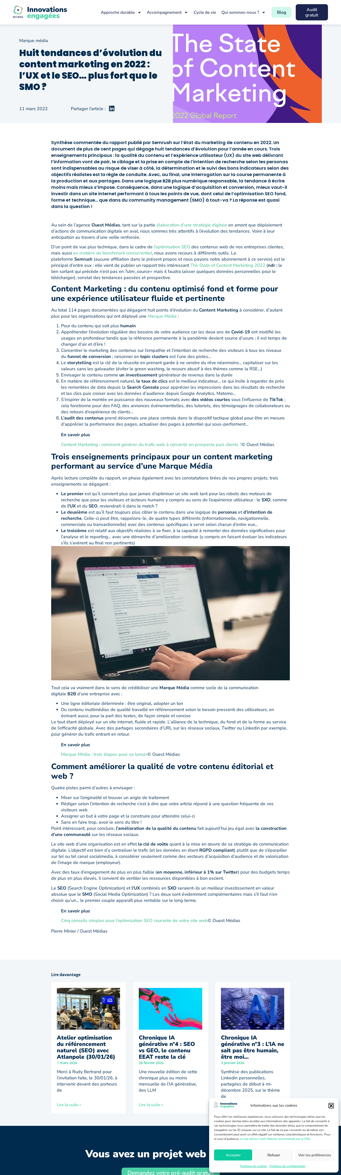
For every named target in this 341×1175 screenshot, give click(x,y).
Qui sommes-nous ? (240, 12)
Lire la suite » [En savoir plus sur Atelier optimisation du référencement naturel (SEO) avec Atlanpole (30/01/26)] (69, 1105)
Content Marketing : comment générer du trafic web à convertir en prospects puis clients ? (151, 444)
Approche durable (118, 12)
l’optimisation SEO (172, 247)
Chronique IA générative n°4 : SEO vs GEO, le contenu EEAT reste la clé (167, 1047)
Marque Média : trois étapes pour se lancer (104, 754)
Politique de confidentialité (287, 1166)
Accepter (233, 1155)
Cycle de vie (202, 12)
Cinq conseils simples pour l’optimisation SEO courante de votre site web (134, 920)
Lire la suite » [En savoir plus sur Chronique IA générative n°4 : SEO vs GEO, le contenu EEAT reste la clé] (151, 1105)
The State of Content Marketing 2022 (227, 265)
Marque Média (162, 316)
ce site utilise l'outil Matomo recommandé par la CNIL (275, 1139)
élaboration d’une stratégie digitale (191, 225)
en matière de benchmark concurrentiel (112, 253)
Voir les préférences (314, 1155)
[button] (331, 1105)
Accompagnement (164, 12)
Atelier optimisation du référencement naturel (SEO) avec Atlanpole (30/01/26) (86, 1047)
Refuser (273, 1155)
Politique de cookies (253, 1166)
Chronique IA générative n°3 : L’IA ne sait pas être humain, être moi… (252, 1047)
